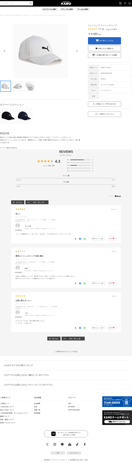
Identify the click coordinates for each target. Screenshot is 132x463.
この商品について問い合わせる (105, 104)
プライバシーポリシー (60, 460)
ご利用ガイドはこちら (106, 114)
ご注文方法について (7, 407)
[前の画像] (4, 51)
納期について (4, 416)
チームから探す (83, 9)
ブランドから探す (67, 9)
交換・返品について (7, 419)
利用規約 (47, 460)
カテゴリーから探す (49, 9)
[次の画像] (77, 51)
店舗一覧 (37, 410)
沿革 (35, 407)
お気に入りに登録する (105, 48)
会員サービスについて (7, 423)
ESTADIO (71, 407)
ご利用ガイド (4, 403)
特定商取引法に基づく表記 (79, 460)
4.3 (57, 161)
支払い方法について (7, 410)
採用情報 (37, 413)
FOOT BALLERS (74, 410)
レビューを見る (111, 29)
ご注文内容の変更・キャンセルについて (14, 413)
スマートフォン (74, 453)
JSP (69, 403)
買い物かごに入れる (106, 40)
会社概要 (37, 403)
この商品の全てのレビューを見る (66, 352)
